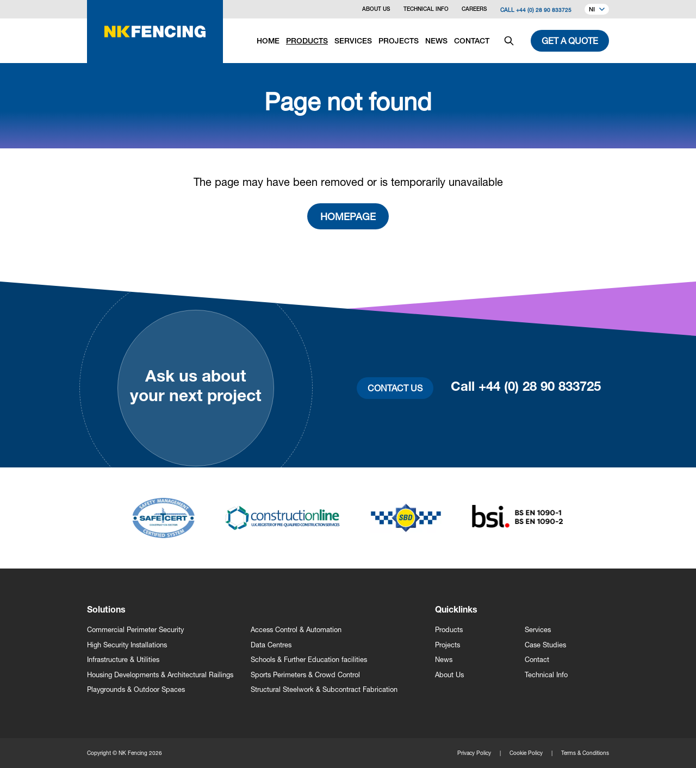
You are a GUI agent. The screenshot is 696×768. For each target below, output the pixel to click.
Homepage (348, 216)
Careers (474, 10)
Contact (537, 659)
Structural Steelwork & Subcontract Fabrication (324, 689)
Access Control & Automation (296, 630)
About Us (376, 10)
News (443, 659)
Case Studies (545, 645)
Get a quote (570, 40)
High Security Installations (127, 645)
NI (597, 10)
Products (449, 630)
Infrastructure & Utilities (123, 659)
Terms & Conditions (585, 753)
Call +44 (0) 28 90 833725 (535, 10)
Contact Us (395, 388)
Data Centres (271, 645)
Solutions (106, 611)
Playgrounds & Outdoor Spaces (136, 689)
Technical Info (426, 10)
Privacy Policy (474, 753)
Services (538, 630)
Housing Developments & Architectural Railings (160, 675)
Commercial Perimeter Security (135, 630)
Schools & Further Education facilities (309, 659)
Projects (447, 645)
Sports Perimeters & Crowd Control (305, 675)
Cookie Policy (526, 753)
